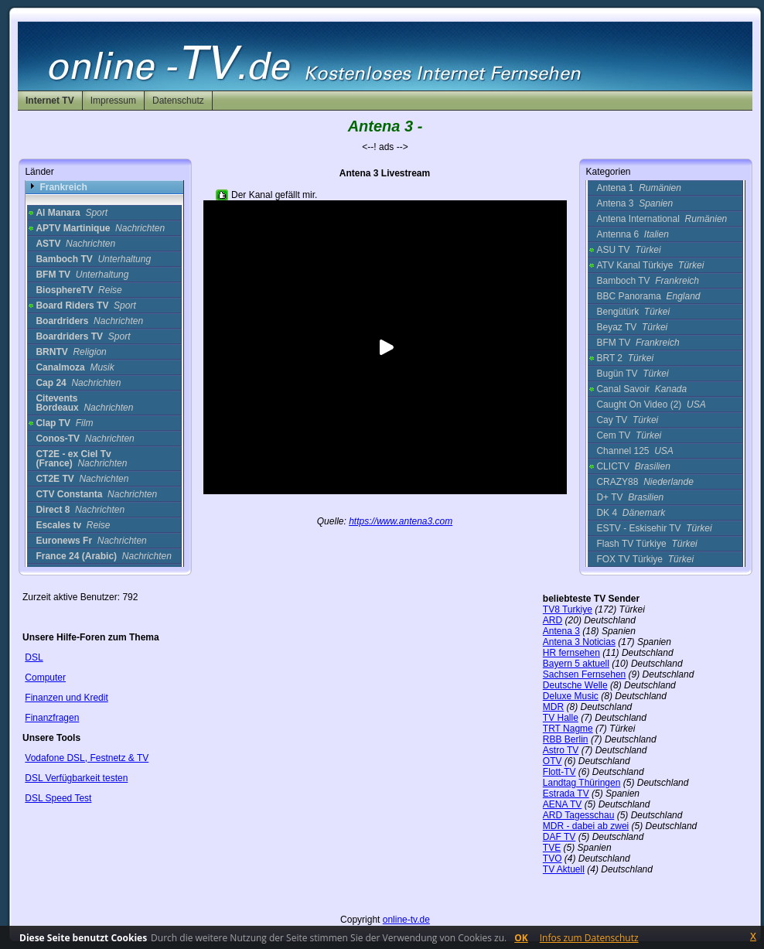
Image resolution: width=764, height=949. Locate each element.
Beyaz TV (631, 327)
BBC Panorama (648, 296)
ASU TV (628, 249)
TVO (552, 858)
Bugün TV (632, 373)
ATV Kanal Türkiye (650, 265)
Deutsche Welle (575, 685)
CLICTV (633, 466)
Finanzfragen (52, 717)
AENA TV (562, 804)
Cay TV (627, 420)
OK (521, 937)
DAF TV (559, 836)
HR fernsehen (571, 652)
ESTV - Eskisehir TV (653, 528)
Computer (45, 677)
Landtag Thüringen (582, 782)
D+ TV (629, 497)
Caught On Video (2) (650, 404)
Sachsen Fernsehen (584, 674)
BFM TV (637, 342)
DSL (34, 657)
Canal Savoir (641, 389)
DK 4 (630, 512)
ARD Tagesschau (579, 815)
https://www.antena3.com (400, 521)
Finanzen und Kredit (66, 697)
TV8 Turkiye (567, 609)
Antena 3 (634, 203)
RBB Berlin (565, 739)
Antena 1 (638, 188)
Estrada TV (566, 793)
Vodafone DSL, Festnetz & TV (86, 758)
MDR (553, 707)
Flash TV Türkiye (646, 543)
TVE (552, 847)
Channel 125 (634, 450)
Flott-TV (559, 771)
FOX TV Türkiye (645, 559)
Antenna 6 (632, 234)
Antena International (661, 218)
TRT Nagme (568, 728)
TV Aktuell (564, 869)
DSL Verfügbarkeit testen (76, 778)
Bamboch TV (647, 280)
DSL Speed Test (58, 798)
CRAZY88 (644, 481)
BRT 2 (624, 358)
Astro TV (560, 750)
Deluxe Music (571, 696)
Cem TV (628, 435)
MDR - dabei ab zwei (586, 826)
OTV (552, 761)
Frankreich (63, 187)
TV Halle (560, 717)
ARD (552, 620)
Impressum (113, 100)
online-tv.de (406, 919)
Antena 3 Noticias (579, 642)
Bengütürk (633, 311)
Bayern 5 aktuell (576, 663)
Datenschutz (178, 100)
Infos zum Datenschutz (589, 937)
